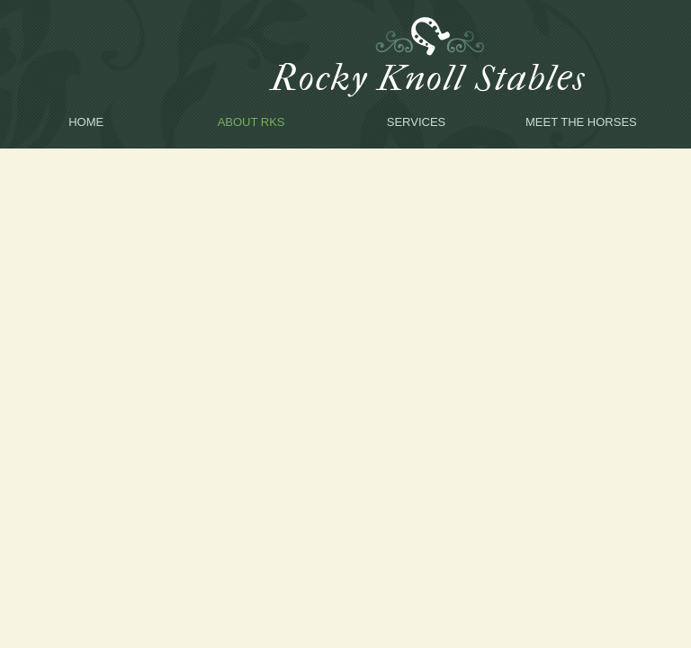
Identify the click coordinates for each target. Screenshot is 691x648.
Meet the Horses (581, 122)
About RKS (251, 122)
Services (416, 122)
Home (85, 122)
